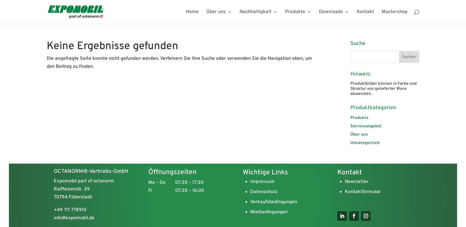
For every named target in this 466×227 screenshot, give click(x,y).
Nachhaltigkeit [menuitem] (255, 12)
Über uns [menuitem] (216, 12)
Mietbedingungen (269, 212)
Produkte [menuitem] (295, 12)
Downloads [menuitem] (331, 12)
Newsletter (357, 182)
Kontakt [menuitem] (365, 12)
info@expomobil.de (74, 218)
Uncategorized (365, 142)
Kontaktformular (363, 192)
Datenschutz (264, 192)
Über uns (359, 134)
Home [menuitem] (192, 12)
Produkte (359, 117)
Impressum (262, 182)
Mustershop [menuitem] (394, 12)
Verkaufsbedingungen (273, 202)
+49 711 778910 (70, 210)
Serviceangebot (366, 126)
